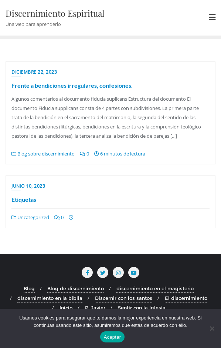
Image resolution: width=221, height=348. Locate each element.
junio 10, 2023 (28, 186)
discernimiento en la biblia (49, 298)
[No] (211, 328)
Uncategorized (30, 217)
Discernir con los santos (123, 298)
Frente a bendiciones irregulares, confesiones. (72, 85)
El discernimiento (186, 298)
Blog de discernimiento (75, 288)
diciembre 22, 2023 (34, 72)
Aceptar (112, 337)
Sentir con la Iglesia (142, 308)
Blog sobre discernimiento (43, 153)
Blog (29, 288)
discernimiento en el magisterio (155, 288)
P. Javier (95, 308)
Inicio (65, 308)
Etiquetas (23, 199)
